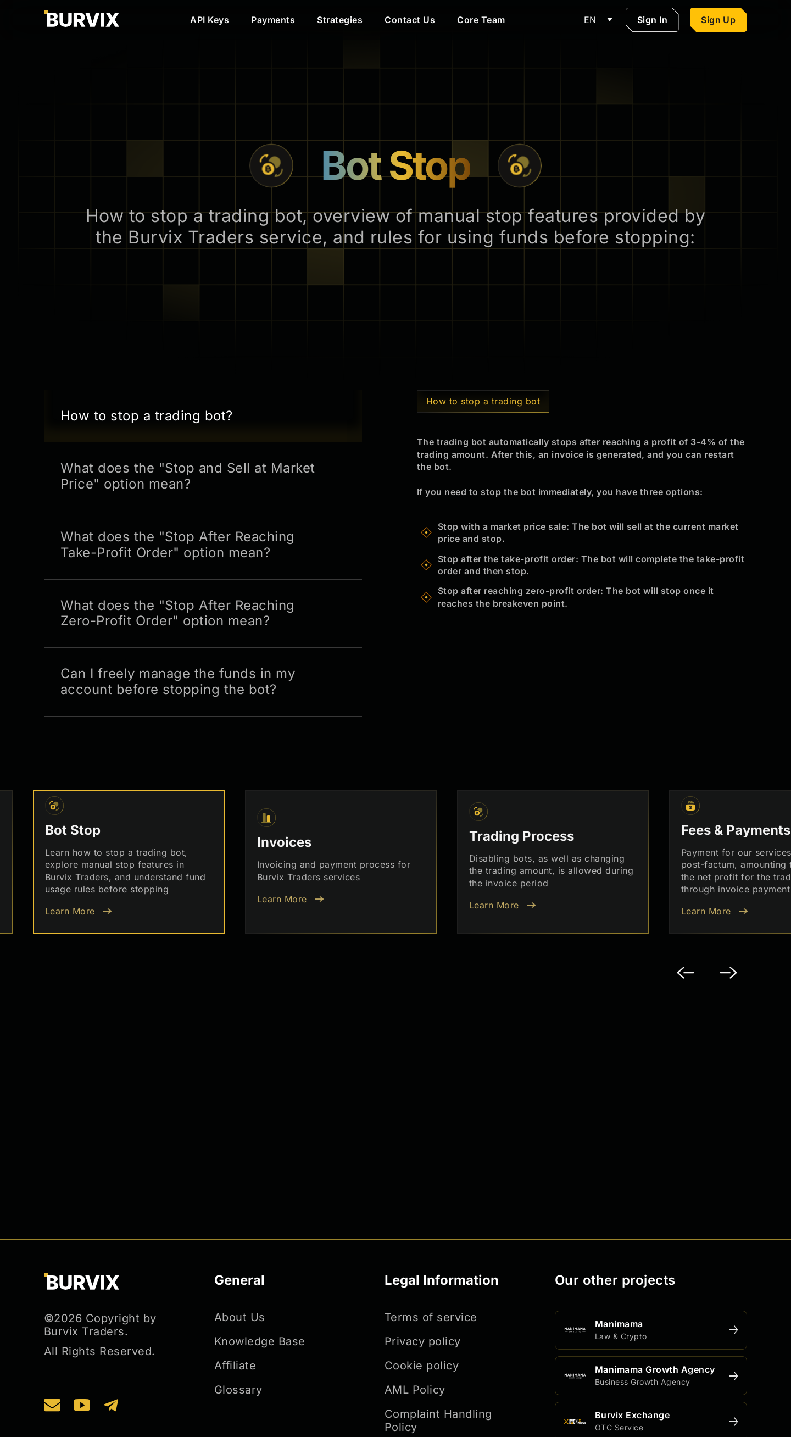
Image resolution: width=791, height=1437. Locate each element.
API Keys (209, 19)
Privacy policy (423, 1341)
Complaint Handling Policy (438, 1420)
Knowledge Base (259, 1341)
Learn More (70, 911)
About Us (239, 1317)
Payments (273, 19)
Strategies (340, 19)
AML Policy (415, 1389)
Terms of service (431, 1317)
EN (600, 20)
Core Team (481, 19)
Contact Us (410, 19)
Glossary (238, 1389)
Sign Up (718, 19)
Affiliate (235, 1365)
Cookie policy (422, 1365)
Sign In (652, 19)
